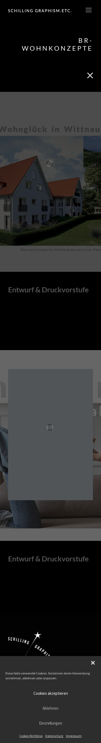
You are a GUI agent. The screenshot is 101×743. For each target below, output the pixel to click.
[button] (93, 663)
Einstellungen (50, 723)
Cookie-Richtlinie (31, 736)
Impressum (74, 736)
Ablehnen (50, 708)
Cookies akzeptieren (50, 693)
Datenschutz (54, 736)
